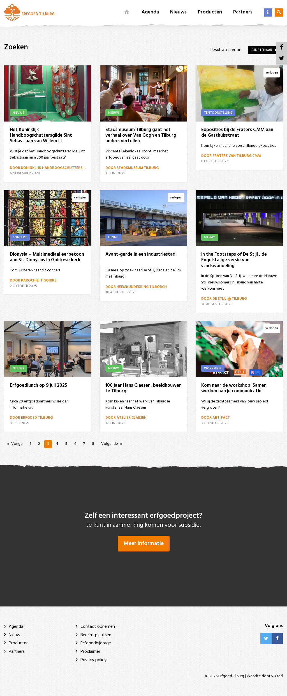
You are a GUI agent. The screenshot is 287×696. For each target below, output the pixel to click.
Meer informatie (144, 543)
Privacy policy (93, 660)
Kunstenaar (261, 50)
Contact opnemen (97, 626)
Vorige (17, 444)
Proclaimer (90, 651)
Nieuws (178, 12)
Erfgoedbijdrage (95, 643)
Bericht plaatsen (95, 635)
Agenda (150, 12)
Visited (277, 676)
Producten (210, 12)
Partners (243, 12)
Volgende (109, 444)
